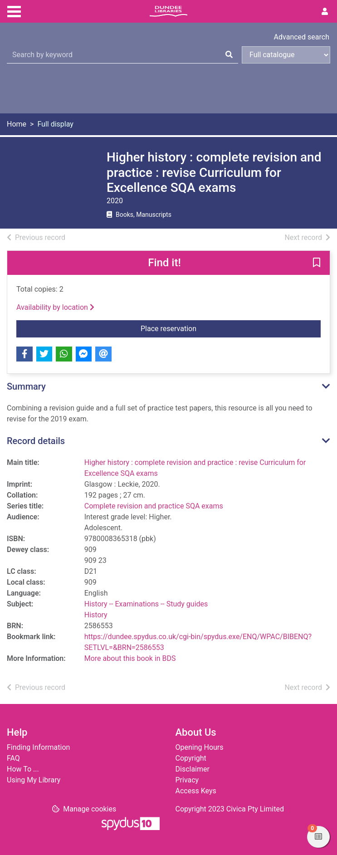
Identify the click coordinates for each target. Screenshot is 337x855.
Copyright (191, 758)
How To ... (23, 769)
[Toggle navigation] (14, 10)
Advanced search (301, 37)
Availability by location (55, 307)
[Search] (229, 55)
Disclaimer (193, 769)
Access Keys (196, 791)
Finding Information (38, 747)
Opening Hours (200, 747)
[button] (317, 263)
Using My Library (33, 780)
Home (16, 124)
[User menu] (324, 12)
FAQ (13, 758)
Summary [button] (26, 386)
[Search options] (286, 55)
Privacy (187, 780)
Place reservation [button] (231, 328)
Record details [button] (36, 440)
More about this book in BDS (130, 658)
